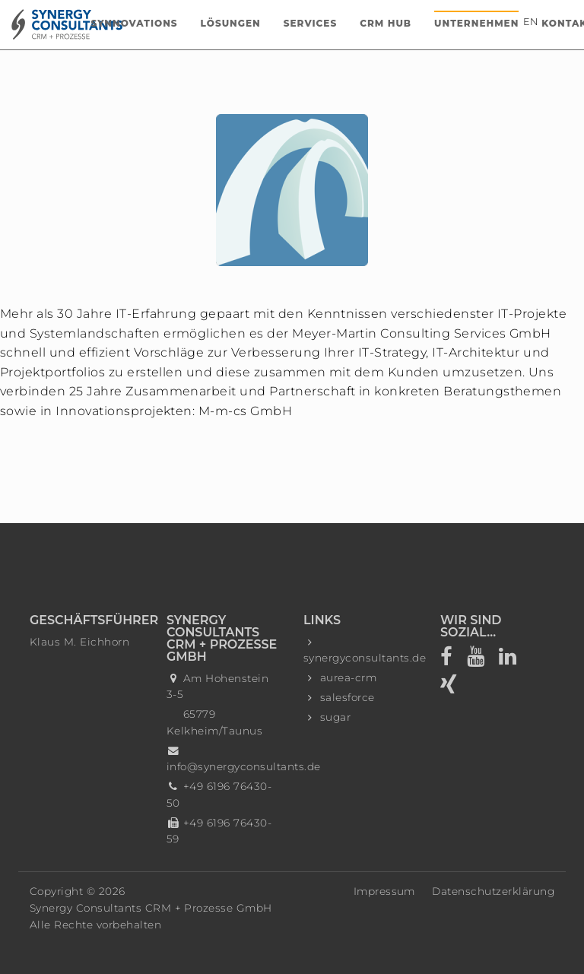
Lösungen (231, 23)
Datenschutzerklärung (493, 891)
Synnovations (134, 23)
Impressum (384, 891)
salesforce (347, 697)
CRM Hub (385, 23)
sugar (335, 717)
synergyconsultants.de (364, 658)
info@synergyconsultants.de (243, 766)
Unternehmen (476, 23)
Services (310, 23)
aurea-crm (348, 677)
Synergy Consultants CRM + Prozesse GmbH (151, 908)
